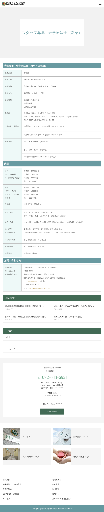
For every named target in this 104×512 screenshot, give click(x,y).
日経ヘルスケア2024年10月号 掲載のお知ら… (74, 306)
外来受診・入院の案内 (12, 484)
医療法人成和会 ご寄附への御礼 (68, 317)
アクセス (6, 499)
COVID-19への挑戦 (11, 494)
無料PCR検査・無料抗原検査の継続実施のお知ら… (26, 317)
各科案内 (55, 484)
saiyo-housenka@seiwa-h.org (39, 288)
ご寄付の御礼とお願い (61, 499)
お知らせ (55, 494)
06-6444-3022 (33, 281)
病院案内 (6, 480)
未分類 (7, 337)
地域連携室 (56, 480)
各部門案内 (7, 489)
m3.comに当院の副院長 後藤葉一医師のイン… (24, 306)
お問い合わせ (52, 412)
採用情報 (55, 489)
